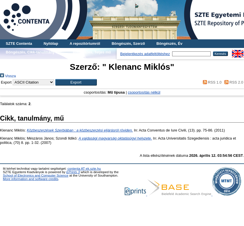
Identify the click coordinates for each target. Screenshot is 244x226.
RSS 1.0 (211, 82)
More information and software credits (30, 179)
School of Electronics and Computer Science (35, 175)
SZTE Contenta (19, 43)
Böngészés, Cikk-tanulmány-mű (33, 52)
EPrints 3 (73, 172)
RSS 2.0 (232, 82)
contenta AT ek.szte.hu (84, 168)
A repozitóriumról (85, 43)
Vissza (8, 76)
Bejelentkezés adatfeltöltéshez (145, 54)
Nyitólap (51, 43)
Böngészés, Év (169, 43)
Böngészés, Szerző (128, 43)
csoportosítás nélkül (144, 92)
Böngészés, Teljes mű (92, 52)
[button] (76, 82)
